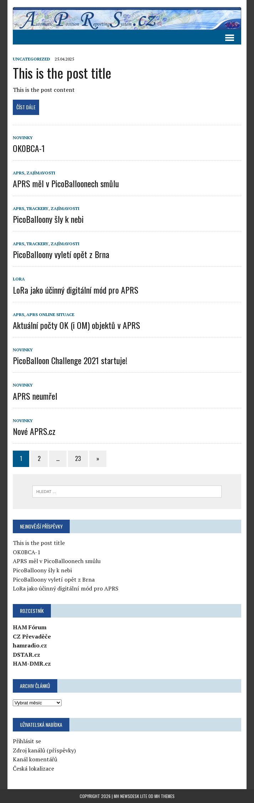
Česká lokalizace (33, 768)
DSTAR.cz (26, 654)
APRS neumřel (35, 395)
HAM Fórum (30, 627)
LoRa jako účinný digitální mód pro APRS (75, 289)
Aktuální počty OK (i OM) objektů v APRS (76, 325)
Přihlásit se (27, 741)
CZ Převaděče (32, 636)
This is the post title (62, 73)
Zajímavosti (40, 172)
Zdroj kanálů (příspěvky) (44, 750)
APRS (18, 172)
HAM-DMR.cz (32, 663)
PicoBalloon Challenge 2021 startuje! (70, 360)
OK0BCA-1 (29, 148)
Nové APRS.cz (34, 431)
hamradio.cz (30, 645)
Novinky (23, 137)
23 (78, 458)
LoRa (19, 279)
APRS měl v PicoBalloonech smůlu (66, 183)
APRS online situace (50, 314)
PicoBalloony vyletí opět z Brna (61, 254)
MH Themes (164, 796)
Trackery (37, 208)
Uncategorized (31, 59)
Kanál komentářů (35, 759)
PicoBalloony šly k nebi (48, 218)
